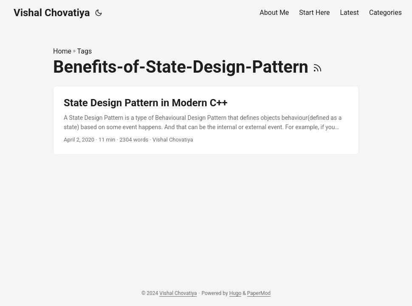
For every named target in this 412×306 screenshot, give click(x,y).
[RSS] (317, 67)
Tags (84, 51)
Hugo (235, 293)
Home (62, 51)
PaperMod (259, 293)
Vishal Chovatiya (52, 13)
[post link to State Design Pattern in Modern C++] (206, 120)
